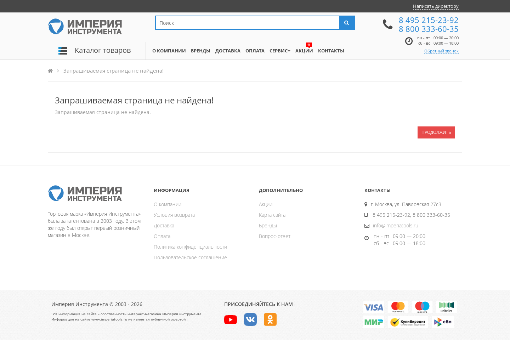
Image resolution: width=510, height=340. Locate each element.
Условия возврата (174, 214)
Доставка (164, 225)
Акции (265, 204)
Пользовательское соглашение (190, 257)
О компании (167, 204)
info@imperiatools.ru (395, 225)
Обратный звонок (441, 50)
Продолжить (436, 132)
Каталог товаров (103, 50)
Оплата (162, 236)
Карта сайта (272, 214)
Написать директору (436, 6)
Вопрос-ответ (274, 236)
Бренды (268, 225)
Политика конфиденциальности (190, 246)
